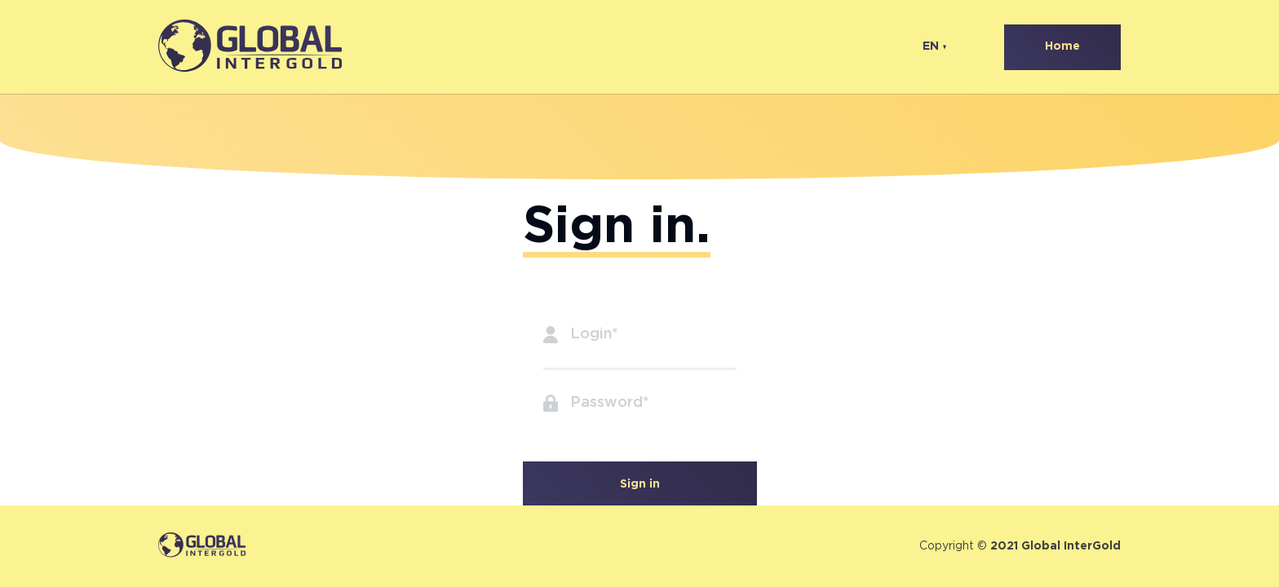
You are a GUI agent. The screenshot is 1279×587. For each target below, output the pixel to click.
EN (931, 46)
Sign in (640, 484)
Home (1062, 46)
